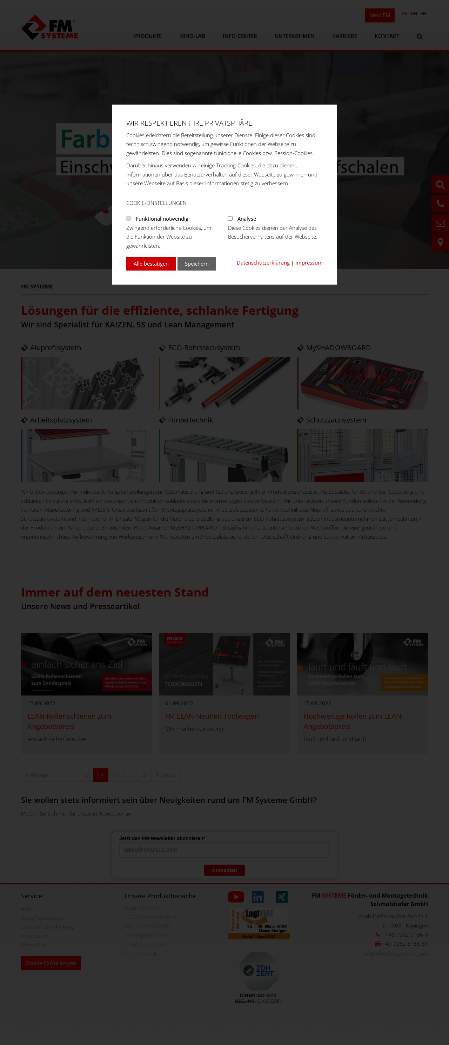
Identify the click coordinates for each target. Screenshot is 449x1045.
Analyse (246, 218)
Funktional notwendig (162, 218)
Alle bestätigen (151, 263)
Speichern (197, 263)
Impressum (309, 262)
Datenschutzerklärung (263, 262)
